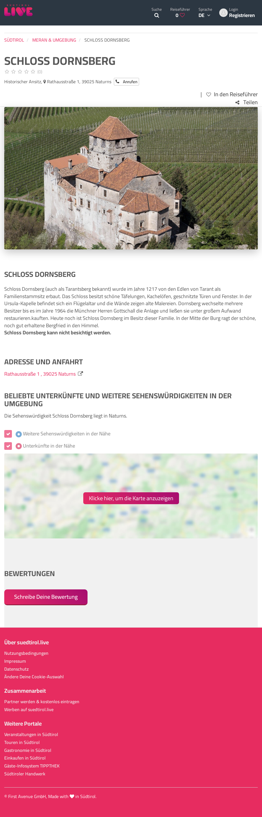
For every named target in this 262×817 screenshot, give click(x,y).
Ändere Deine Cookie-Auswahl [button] (34, 676)
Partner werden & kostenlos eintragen (41, 701)
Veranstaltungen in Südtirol (31, 734)
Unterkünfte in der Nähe (45, 446)
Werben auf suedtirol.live (29, 709)
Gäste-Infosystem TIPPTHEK (31, 766)
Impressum (15, 661)
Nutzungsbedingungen (26, 653)
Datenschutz (16, 669)
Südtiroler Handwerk (24, 774)
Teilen (246, 102)
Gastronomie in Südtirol (27, 750)
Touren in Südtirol (22, 742)
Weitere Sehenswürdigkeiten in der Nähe (63, 433)
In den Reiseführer (232, 94)
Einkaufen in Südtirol (25, 758)
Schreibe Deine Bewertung (46, 596)
